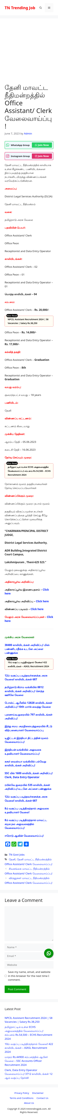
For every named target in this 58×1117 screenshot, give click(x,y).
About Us (29, 1102)
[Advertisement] (29, 53)
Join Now (42, 145)
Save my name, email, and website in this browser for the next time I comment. (29, 975)
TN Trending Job (20, 7)
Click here (42, 601)
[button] (40, 7)
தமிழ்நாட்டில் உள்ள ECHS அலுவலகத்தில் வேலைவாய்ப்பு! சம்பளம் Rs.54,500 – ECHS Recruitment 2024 (29, 471)
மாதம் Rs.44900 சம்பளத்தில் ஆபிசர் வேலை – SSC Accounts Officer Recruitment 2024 (26, 1061)
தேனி (12, 859)
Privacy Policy (21, 1092)
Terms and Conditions (22, 1098)
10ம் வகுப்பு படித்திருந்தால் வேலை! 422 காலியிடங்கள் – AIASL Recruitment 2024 (29, 1048)
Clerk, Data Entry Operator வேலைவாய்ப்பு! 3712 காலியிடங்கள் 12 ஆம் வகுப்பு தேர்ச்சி (28, 1074)
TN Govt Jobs (17, 854)
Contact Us (42, 1098)
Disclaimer (38, 1092)
